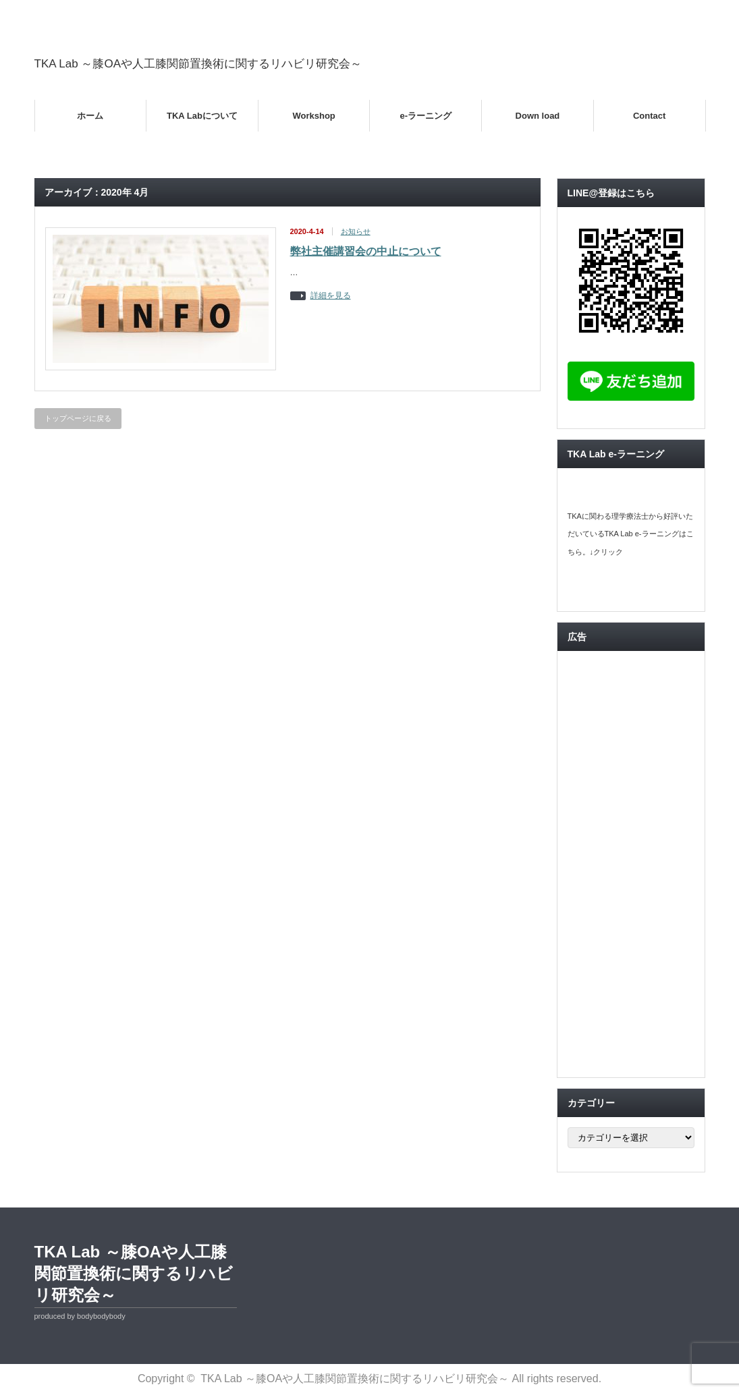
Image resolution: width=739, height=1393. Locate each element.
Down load (538, 116)
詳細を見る (330, 295)
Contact (649, 116)
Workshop (313, 116)
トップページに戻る (78, 418)
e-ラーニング (426, 116)
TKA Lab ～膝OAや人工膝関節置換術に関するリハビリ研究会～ (198, 63)
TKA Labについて (202, 116)
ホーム (90, 116)
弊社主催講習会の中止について (365, 251)
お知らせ (356, 231)
